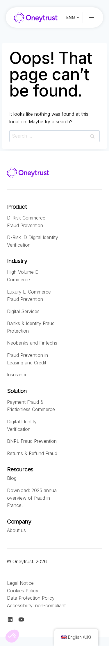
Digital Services (23, 311)
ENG (70, 17)
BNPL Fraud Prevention (32, 441)
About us (16, 530)
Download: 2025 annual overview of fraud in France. (32, 497)
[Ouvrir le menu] (96, 18)
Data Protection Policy (31, 598)
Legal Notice (20, 583)
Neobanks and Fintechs (32, 343)
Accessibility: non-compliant (36, 605)
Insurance (17, 375)
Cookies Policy (22, 591)
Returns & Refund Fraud (32, 453)
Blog (12, 478)
